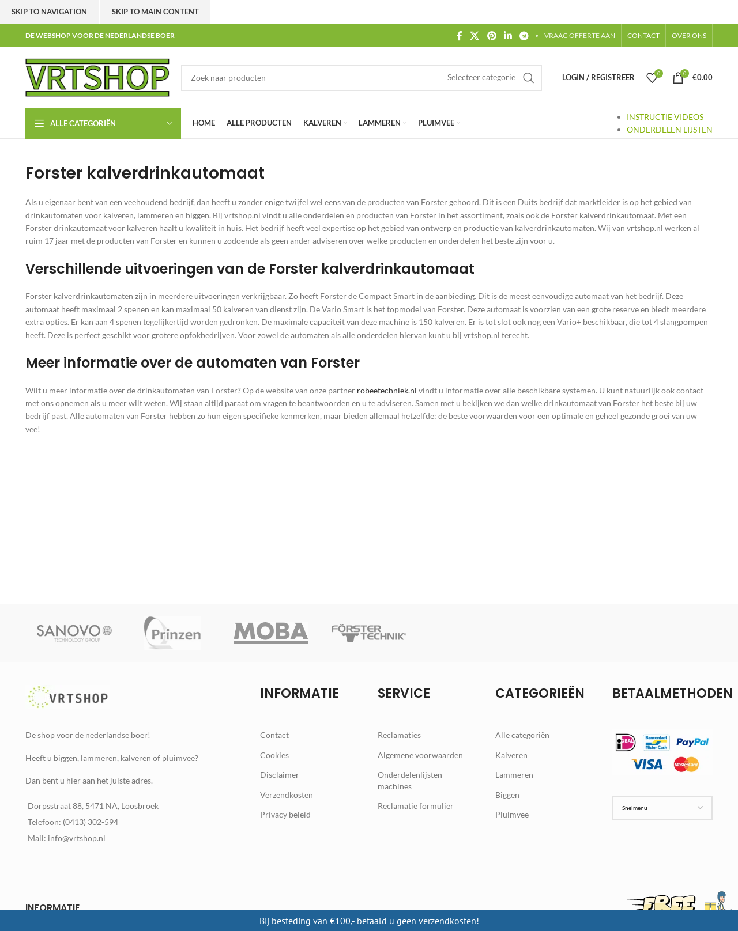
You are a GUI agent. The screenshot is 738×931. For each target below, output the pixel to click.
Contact (274, 735)
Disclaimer (279, 774)
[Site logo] (97, 76)
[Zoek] (361, 78)
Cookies (274, 755)
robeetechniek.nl (387, 390)
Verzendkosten (286, 795)
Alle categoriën (522, 735)
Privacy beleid (285, 814)
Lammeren (514, 774)
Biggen (507, 795)
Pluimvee (512, 814)
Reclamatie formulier (416, 806)
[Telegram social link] (524, 35)
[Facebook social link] (459, 35)
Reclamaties (399, 735)
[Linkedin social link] (507, 35)
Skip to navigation (49, 11)
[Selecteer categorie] (481, 77)
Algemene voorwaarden (420, 755)
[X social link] (474, 35)
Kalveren (511, 755)
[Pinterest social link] (491, 35)
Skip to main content (155, 11)
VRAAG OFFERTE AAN (579, 35)
